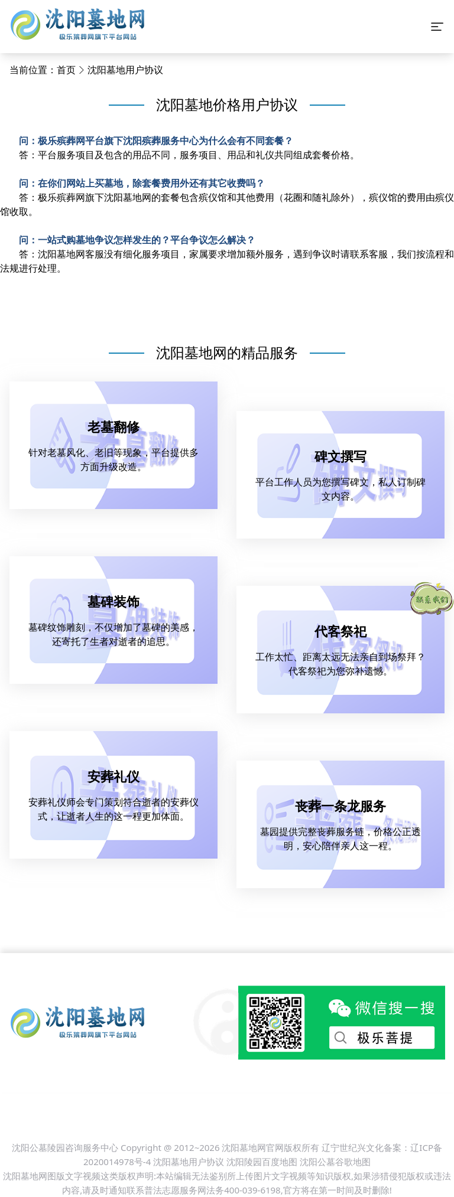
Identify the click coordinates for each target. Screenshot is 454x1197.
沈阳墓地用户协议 (125, 69)
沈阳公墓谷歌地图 (335, 1161)
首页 (66, 69)
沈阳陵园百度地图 (261, 1161)
